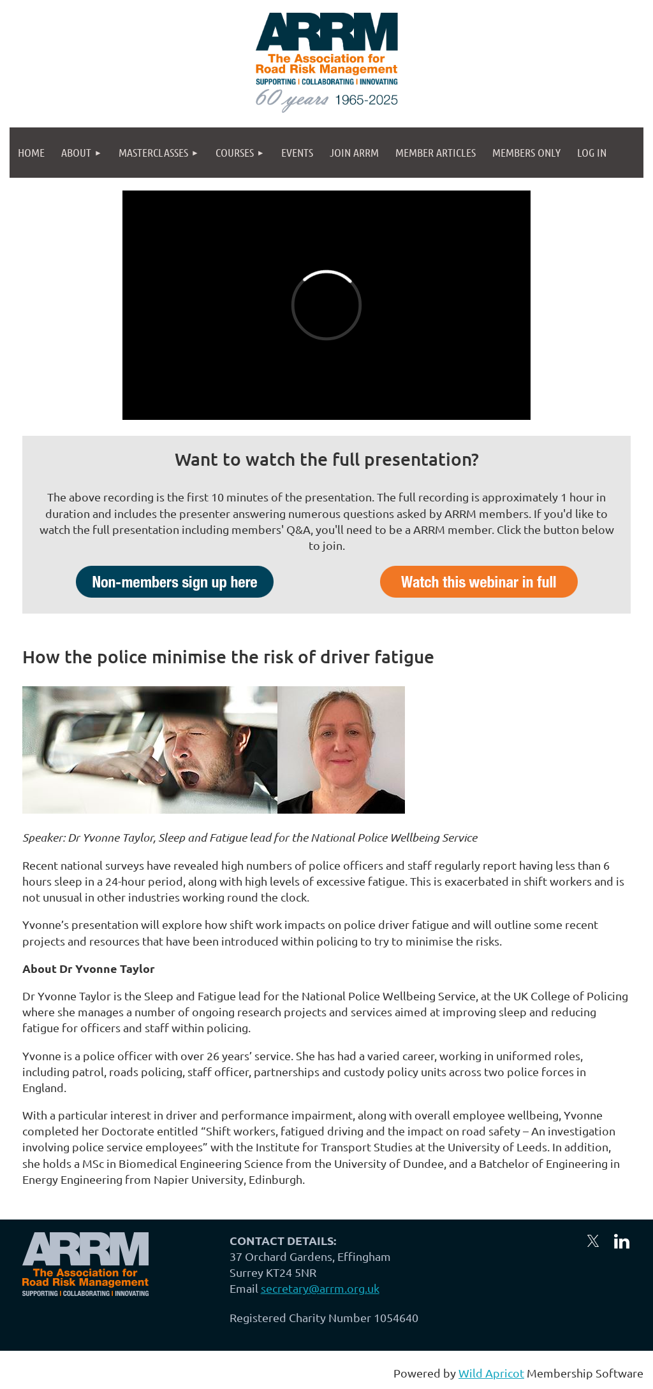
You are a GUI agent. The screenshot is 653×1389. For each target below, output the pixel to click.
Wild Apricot (491, 1372)
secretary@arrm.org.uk (320, 1288)
